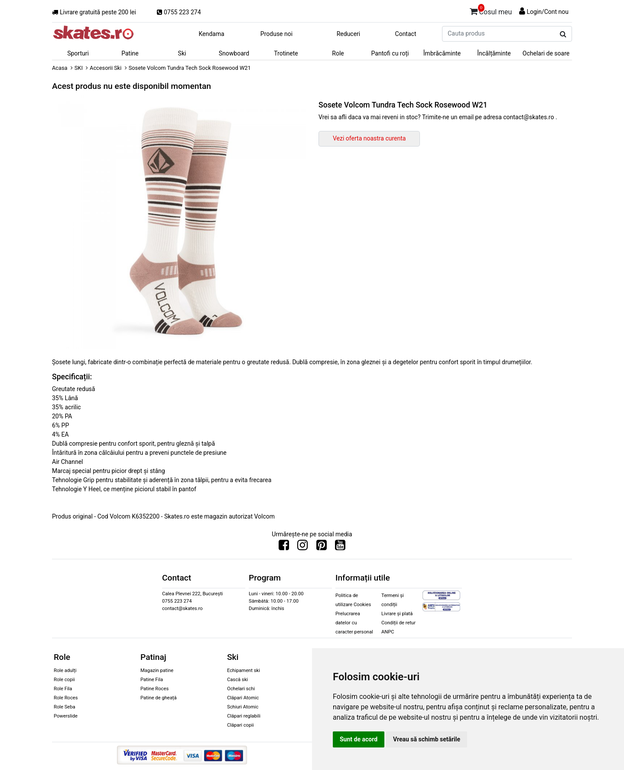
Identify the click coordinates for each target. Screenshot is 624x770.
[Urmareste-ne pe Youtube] (340, 547)
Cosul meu (491, 10)
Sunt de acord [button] (358, 739)
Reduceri (349, 33)
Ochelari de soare (546, 53)
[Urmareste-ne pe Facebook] (283, 547)
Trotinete (286, 53)
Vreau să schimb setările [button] (426, 739)
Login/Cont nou (547, 11)
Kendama (211, 33)
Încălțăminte (494, 53)
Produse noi (276, 33)
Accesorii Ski (105, 68)
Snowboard (234, 53)
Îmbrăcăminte (442, 53)
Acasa (60, 68)
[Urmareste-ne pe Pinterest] (321, 547)
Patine (130, 53)
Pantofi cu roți (390, 53)
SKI (79, 68)
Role (338, 53)
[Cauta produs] (563, 34)
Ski (182, 53)
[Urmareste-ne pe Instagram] (302, 547)
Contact (405, 33)
